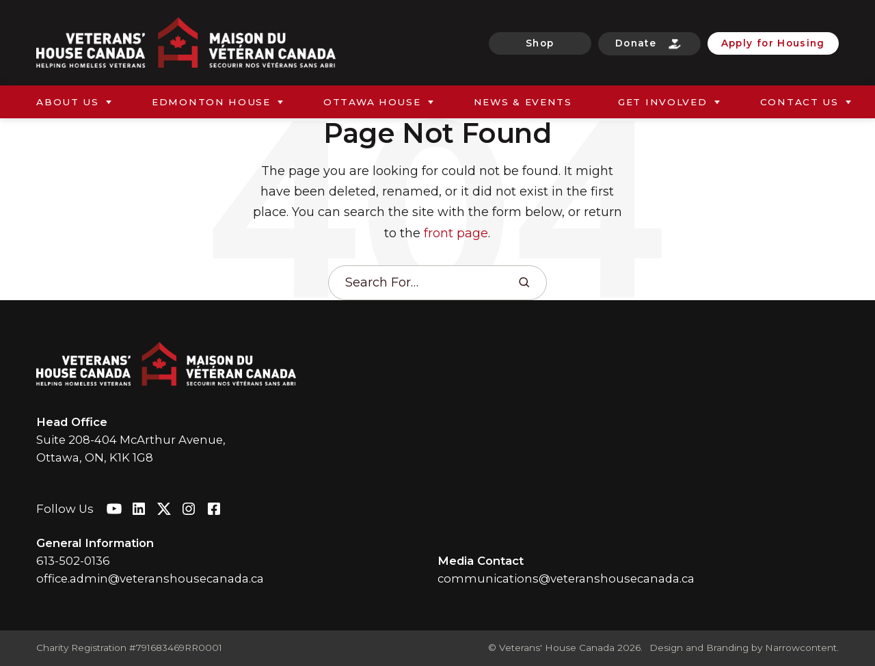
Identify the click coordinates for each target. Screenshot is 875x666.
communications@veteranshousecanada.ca (566, 578)
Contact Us (799, 101)
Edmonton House (211, 101)
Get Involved (663, 101)
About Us (67, 101)
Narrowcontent (801, 647)
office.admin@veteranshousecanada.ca (150, 578)
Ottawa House (372, 101)
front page (456, 233)
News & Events (523, 101)
